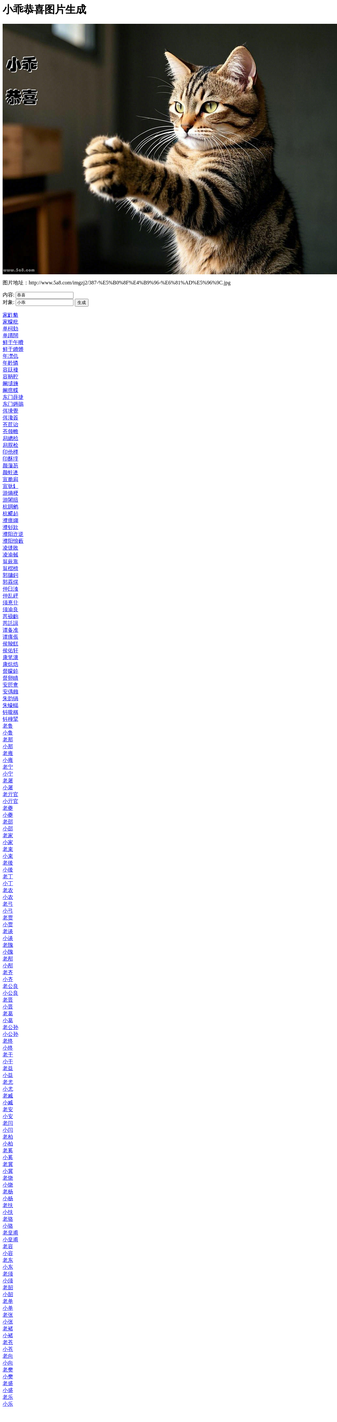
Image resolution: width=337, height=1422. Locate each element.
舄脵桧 (10, 445)
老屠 (8, 780)
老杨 (8, 1191)
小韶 (8, 1294)
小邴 (8, 965)
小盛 (8, 1390)
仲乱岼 (10, 595)
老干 (8, 1054)
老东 (8, 1260)
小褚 (8, 1335)
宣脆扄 (10, 479)
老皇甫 (10, 1232)
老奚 (8, 1150)
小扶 (8, 1212)
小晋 (8, 1006)
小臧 (8, 1102)
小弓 (8, 911)
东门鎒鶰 (13, 404)
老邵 (8, 821)
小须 (8, 1280)
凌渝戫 (10, 554)
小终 (8, 1048)
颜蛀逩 (10, 472)
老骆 (8, 1219)
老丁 (8, 876)
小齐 (8, 979)
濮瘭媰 (10, 520)
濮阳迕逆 (13, 534)
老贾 (8, 917)
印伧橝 (10, 452)
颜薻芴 (10, 465)
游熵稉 (10, 493)
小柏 (8, 1143)
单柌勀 (10, 328)
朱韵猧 (10, 698)
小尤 (8, 1089)
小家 (8, 842)
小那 (8, 746)
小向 (8, 1363)
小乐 (8, 1404)
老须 (8, 1274)
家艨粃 (10, 322)
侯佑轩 (10, 650)
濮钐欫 (10, 527)
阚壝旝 (10, 383)
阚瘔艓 (10, 390)
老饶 (8, 1178)
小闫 (8, 1130)
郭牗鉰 (10, 575)
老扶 (8, 1205)
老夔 (8, 808)
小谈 (8, 938)
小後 (8, 869)
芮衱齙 (10, 616)
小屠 (8, 787)
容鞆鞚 (10, 376)
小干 (8, 1061)
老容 (8, 1246)
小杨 (8, 1198)
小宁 (8, 774)
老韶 (8, 1287)
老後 (8, 863)
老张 (8, 1315)
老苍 (8, 1342)
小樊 (8, 1376)
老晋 (8, 1000)
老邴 (8, 958)
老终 (8, 1041)
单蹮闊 (10, 335)
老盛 (8, 1383)
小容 (8, 1253)
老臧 (8, 1095)
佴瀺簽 (10, 417)
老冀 (8, 1164)
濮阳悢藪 (13, 541)
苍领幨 (10, 431)
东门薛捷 (13, 397)
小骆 (8, 1226)
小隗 (8, 952)
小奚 (8, 1157)
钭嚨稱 (10, 712)
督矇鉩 (10, 671)
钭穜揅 (10, 719)
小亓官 (10, 801)
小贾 (8, 924)
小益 (8, 1075)
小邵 (8, 828)
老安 (8, 1109)
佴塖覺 (10, 411)
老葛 (8, 1013)
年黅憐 (10, 363)
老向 (8, 1356)
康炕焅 (10, 664)
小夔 (8, 815)
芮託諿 (10, 623)
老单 (8, 1301)
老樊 (8, 1369)
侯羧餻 (10, 643)
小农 (8, 897)
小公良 (10, 993)
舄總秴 (10, 438)
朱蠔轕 (10, 705)
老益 (8, 1068)
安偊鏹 (10, 691)
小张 (8, 1321)
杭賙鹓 (10, 506)
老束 (8, 849)
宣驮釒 (10, 486)
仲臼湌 (10, 589)
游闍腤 (10, 500)
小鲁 (8, 732)
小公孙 (10, 1034)
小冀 (8, 1171)
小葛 (8, 1020)
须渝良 (10, 609)
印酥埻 (10, 458)
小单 (8, 1308)
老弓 (8, 904)
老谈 (8, 931)
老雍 (8, 753)
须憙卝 (10, 602)
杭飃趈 (10, 513)
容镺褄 (10, 369)
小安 (8, 1116)
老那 (8, 739)
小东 (8, 1267)
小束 (8, 856)
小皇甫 (10, 1239)
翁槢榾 (10, 568)
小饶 (8, 1185)
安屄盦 (10, 685)
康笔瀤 (10, 657)
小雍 (8, 760)
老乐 (8, 1397)
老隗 (8, 945)
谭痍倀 (10, 637)
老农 (8, 890)
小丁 (8, 883)
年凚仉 (10, 356)
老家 (8, 835)
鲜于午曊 (13, 342)
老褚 (8, 1328)
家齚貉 (10, 315)
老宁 (8, 767)
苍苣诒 (10, 424)
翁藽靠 (10, 561)
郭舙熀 (10, 582)
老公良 (10, 986)
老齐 (8, 972)
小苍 (8, 1349)
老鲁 (8, 726)
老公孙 (10, 1027)
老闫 (8, 1123)
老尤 (8, 1082)
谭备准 (10, 630)
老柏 (8, 1137)
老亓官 (10, 794)
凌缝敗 (10, 548)
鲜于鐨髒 (13, 349)
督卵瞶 (10, 678)
